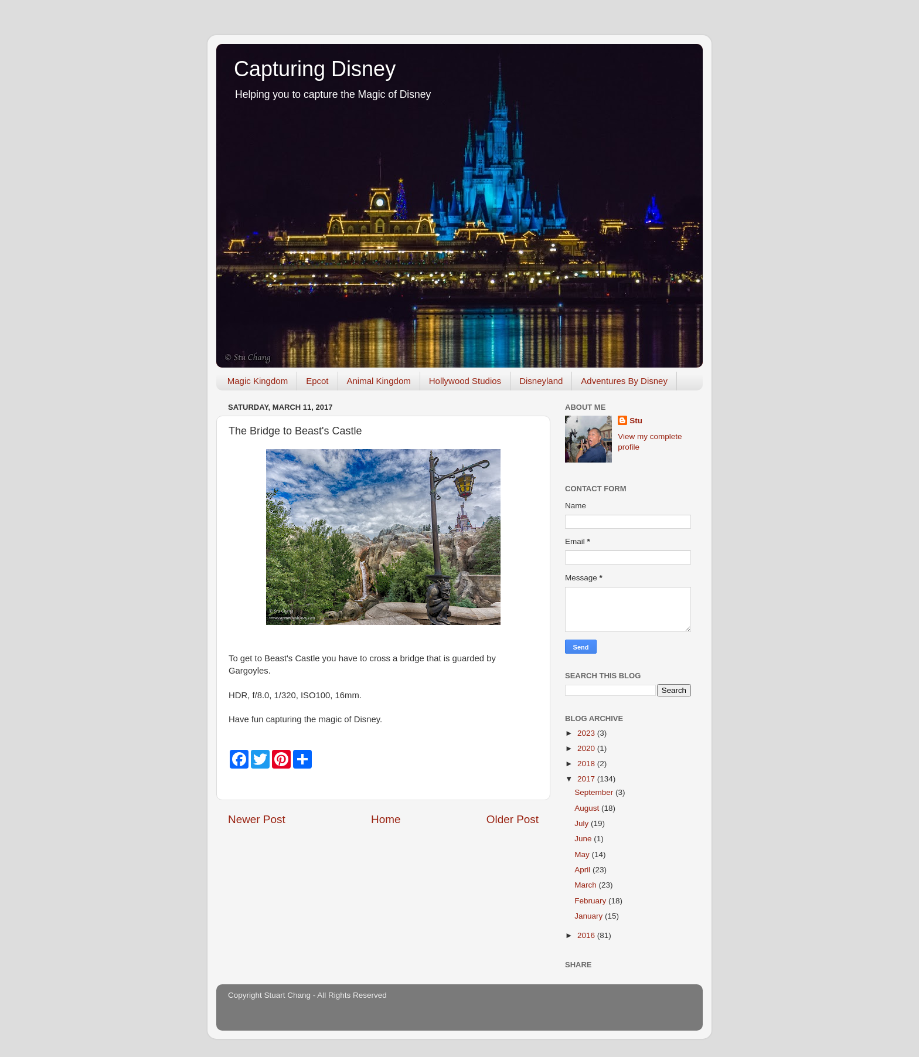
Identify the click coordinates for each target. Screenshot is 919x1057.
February (591, 900)
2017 (587, 778)
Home (385, 819)
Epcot (317, 381)
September (594, 792)
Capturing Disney (315, 69)
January (589, 916)
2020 (587, 748)
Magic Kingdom (257, 381)
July (582, 823)
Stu (635, 420)
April (583, 869)
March (586, 885)
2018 (587, 763)
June (584, 838)
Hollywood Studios (465, 381)
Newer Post (256, 819)
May (582, 854)
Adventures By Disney (624, 381)
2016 (587, 935)
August (587, 808)
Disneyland (541, 381)
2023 (587, 733)
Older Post (512, 819)
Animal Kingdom (379, 381)
